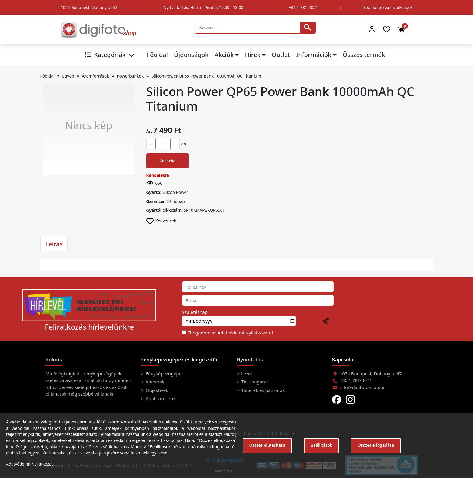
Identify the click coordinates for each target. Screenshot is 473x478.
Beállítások (321, 445)
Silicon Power (175, 192)
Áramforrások (95, 76)
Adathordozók (160, 398)
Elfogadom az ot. (231, 333)
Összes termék (364, 55)
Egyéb (68, 76)
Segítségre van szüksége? (387, 7)
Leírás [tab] (54, 244)
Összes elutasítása (267, 445)
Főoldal (157, 55)
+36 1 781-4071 (303, 7)
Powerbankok (130, 76)
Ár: (149, 131)
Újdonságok (191, 55)
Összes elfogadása (376, 445)
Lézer (246, 373)
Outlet (281, 55)
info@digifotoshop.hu (363, 387)
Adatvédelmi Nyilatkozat (243, 333)
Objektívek (156, 390)
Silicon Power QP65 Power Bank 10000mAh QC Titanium (206, 76)
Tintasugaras (254, 382)
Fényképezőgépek (164, 373)
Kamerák (155, 382)
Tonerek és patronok (262, 390)
